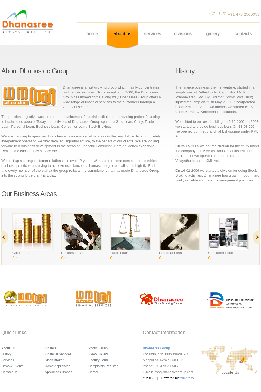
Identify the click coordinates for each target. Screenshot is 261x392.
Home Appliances (57, 366)
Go (14, 258)
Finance (51, 348)
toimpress (186, 378)
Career (93, 372)
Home (92, 33)
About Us (8, 348)
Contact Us (9, 372)
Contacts (243, 33)
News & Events (12, 366)
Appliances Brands (58, 372)
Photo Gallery (98, 348)
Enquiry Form (98, 360)
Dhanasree (28, 21)
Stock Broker (54, 360)
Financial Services (58, 354)
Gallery (213, 33)
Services (152, 33)
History (6, 354)
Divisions (183, 33)
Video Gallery (98, 354)
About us (122, 33)
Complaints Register (103, 366)
